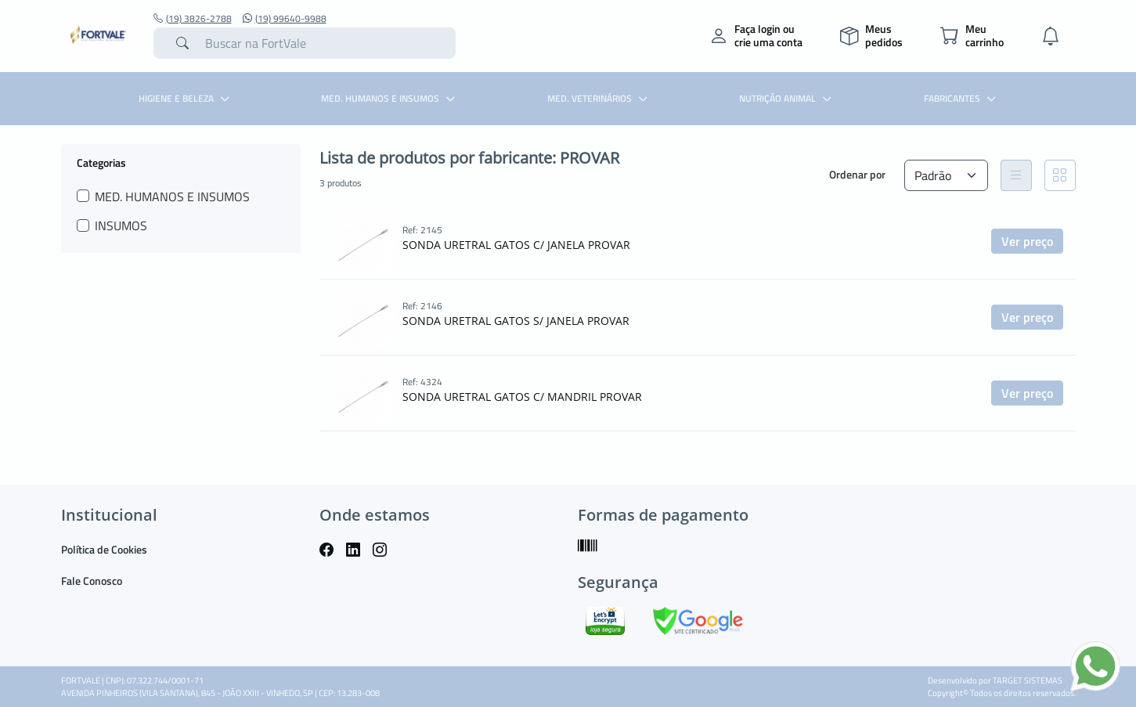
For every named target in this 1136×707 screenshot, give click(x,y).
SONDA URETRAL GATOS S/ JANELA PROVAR (515, 320)
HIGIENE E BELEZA (186, 98)
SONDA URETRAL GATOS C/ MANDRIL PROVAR (522, 396)
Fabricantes (962, 98)
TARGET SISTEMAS (1027, 680)
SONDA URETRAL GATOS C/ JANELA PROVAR (516, 244)
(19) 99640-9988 (284, 18)
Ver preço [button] (1027, 241)
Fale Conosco (91, 580)
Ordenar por (857, 174)
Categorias (101, 162)
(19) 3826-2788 (192, 18)
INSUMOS (121, 225)
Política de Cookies (104, 549)
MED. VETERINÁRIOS (599, 98)
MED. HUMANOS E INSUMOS (390, 98)
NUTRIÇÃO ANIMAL (787, 98)
